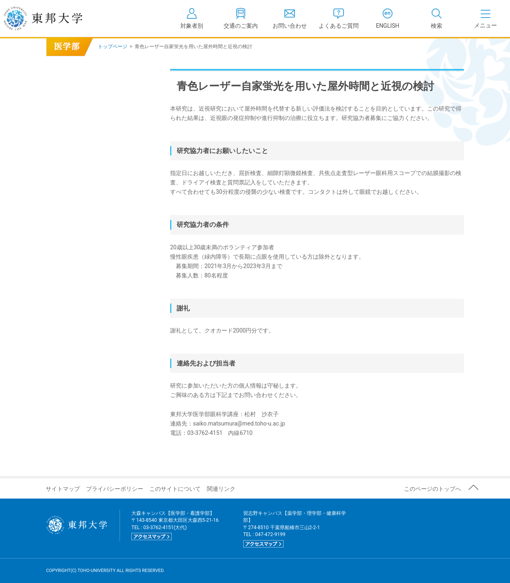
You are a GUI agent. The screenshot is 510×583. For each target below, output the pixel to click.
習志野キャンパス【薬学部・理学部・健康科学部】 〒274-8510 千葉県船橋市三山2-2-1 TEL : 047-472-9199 (294, 529)
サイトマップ (63, 488)
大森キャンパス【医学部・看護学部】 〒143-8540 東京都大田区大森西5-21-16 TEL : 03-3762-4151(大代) (175, 525)
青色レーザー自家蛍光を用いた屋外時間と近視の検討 (69, 53)
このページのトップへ (432, 488)
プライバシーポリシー (114, 488)
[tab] (436, 18)
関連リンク (221, 488)
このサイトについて (175, 488)
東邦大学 (52, 18)
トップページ (112, 46)
